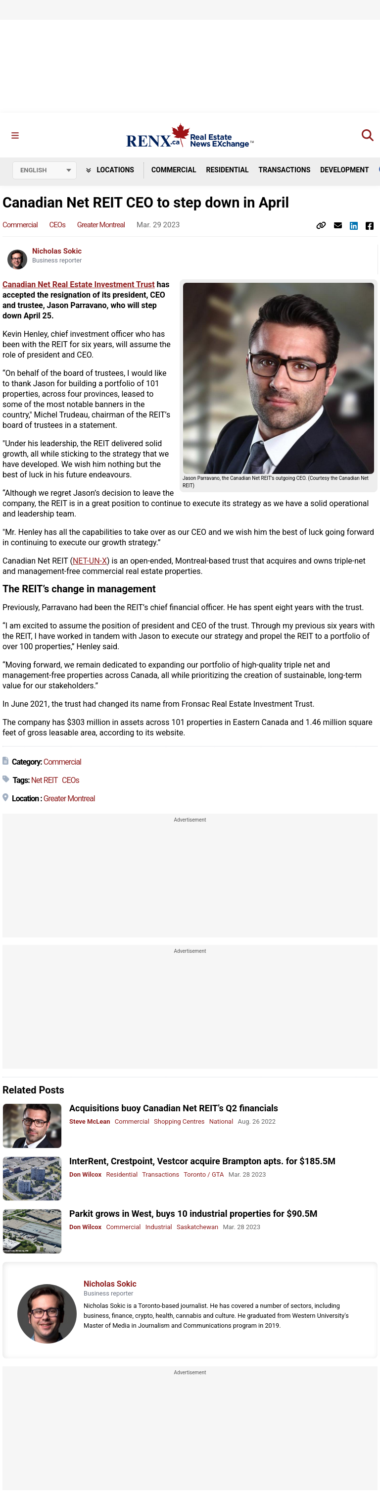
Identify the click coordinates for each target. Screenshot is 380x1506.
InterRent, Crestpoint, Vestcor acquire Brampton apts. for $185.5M (202, 1161)
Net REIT (44, 780)
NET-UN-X (90, 561)
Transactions (285, 170)
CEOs (57, 225)
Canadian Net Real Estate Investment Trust (78, 285)
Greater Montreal (101, 225)
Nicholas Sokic (57, 252)
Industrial (158, 1227)
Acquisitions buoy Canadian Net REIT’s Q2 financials (173, 1108)
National (221, 1122)
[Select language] (44, 170)
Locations (110, 170)
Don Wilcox (85, 1174)
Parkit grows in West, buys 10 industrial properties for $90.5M (193, 1214)
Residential (227, 170)
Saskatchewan (197, 1227)
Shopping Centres (179, 1122)
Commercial (173, 170)
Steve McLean (89, 1122)
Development (344, 170)
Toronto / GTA (204, 1174)
